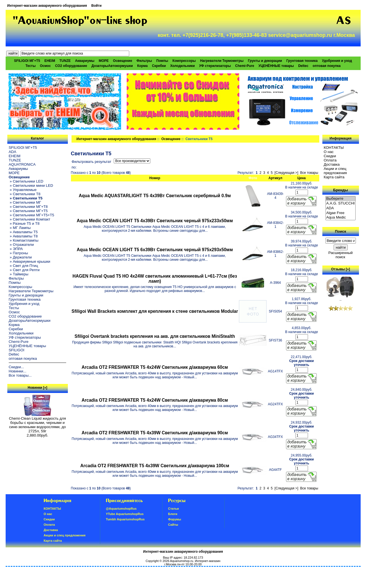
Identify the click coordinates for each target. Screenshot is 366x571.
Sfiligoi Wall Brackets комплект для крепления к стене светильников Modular (155, 311)
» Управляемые (23, 190)
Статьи (173, 508)
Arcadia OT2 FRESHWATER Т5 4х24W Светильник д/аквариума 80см (155, 400)
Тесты (30, 66)
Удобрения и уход (337, 61)
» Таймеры (18, 274)
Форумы (174, 519)
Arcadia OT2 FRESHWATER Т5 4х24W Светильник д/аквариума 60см (155, 367)
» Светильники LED (26, 181)
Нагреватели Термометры (222, 61)
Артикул (275, 178)
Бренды (340, 190)
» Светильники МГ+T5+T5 (31, 215)
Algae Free (341, 213)
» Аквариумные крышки (29, 261)
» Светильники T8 (25, 194)
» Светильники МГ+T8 (28, 206)
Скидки (330, 156)
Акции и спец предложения (335, 171)
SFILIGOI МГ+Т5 (27, 61)
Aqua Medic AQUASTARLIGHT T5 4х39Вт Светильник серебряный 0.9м (155, 195)
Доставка (332, 164)
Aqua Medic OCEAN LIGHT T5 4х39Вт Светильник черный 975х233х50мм (155, 220)
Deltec (303, 66)
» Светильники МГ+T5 (28, 211)
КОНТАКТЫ (334, 147)
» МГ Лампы (20, 228)
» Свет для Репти (24, 270)
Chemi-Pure (244, 66)
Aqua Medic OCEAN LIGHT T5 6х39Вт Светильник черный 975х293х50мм (155, 249)
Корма (142, 66)
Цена (301, 178)
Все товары (309, 173)
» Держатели (20, 257)
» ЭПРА (16, 249)
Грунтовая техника (302, 61)
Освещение (170, 139)
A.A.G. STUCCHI (341, 203)
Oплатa (330, 160)
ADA (12, 152)
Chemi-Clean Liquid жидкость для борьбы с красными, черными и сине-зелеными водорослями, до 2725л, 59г (37, 423)
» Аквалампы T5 (23, 232)
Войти (96, 6)
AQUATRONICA (22, 164)
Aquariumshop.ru (181, 561)
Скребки (159, 66)
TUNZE (65, 61)
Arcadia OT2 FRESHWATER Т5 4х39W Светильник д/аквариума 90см (155, 432)
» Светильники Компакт (29, 219)
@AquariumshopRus (121, 508)
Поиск (340, 231)
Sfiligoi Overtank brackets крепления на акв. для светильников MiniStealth (155, 336)
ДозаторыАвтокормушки (112, 66)
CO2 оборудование (71, 66)
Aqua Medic (341, 217)
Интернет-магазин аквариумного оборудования (47, 6)
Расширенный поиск (340, 255)
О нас (329, 152)
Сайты (173, 524)
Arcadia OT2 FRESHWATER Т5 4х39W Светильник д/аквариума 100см (154, 465)
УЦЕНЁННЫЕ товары (276, 66)
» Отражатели (21, 244)
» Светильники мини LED (31, 185)
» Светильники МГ (25, 202)
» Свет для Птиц (23, 266)
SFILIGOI (16, 350)
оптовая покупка (327, 66)
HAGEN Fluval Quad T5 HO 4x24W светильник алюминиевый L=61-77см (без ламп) (155, 279)
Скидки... (16, 367)
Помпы (162, 61)
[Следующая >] (286, 173)
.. (341, 298)
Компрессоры (184, 61)
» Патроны (18, 253)
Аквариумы (84, 61)
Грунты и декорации (265, 61)
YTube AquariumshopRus (125, 514)
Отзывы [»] (340, 269)
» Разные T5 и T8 (24, 223)
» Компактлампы (24, 240)
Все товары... (20, 375)
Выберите (341, 198)
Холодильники (182, 66)
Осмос (45, 66)
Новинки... (17, 371)
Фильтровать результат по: (91, 164)
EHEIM (49, 61)
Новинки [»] (37, 388)
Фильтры (144, 61)
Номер (154, 178)
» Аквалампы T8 (23, 236)
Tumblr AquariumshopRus (125, 519)
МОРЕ (104, 61)
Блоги (172, 514)
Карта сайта (334, 177)
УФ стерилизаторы (215, 66)
